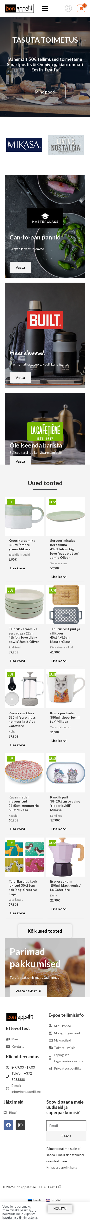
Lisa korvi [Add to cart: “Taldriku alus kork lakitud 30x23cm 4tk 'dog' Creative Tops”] (17, 913)
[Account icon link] (68, 8)
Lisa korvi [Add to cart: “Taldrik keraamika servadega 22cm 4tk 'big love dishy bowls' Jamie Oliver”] (17, 661)
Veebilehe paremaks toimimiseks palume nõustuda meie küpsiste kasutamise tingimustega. (20, 1212)
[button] (9, 144)
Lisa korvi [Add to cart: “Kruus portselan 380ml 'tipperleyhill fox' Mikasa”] (58, 741)
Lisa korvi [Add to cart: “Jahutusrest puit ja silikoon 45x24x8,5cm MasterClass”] (58, 661)
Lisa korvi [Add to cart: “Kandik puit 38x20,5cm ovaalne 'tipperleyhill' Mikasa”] (58, 829)
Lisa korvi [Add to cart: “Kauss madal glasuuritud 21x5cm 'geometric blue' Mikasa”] (17, 829)
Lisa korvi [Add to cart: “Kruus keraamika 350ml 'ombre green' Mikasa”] (17, 568)
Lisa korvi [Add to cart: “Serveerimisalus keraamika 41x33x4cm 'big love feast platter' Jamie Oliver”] (58, 577)
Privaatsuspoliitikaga (61, 1167)
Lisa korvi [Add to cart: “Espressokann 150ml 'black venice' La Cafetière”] (58, 909)
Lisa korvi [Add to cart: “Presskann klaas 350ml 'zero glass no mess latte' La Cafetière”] (17, 745)
